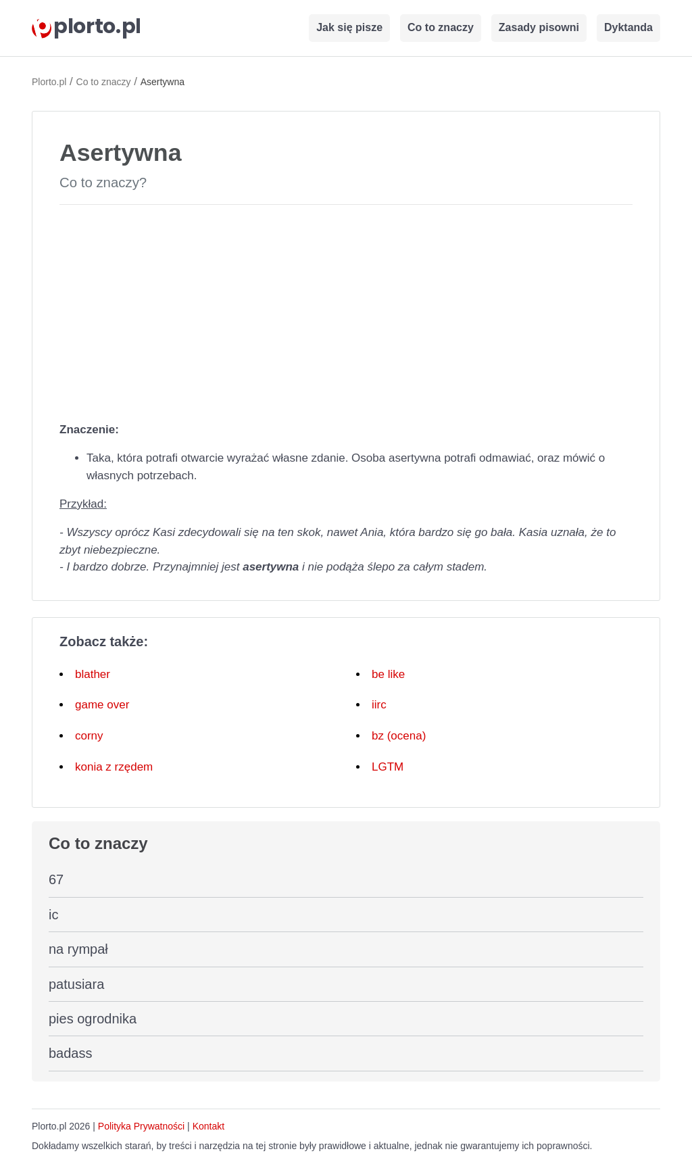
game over (102, 704)
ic (53, 914)
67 (56, 879)
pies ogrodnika (93, 1018)
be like (388, 674)
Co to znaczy (440, 27)
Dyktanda (628, 27)
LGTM (387, 766)
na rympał (78, 949)
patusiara (76, 984)
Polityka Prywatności (141, 1126)
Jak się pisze (349, 27)
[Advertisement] (346, 310)
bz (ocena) (399, 735)
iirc (379, 704)
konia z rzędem (114, 766)
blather (92, 674)
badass (71, 1053)
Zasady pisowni (539, 27)
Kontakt (208, 1126)
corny (89, 735)
